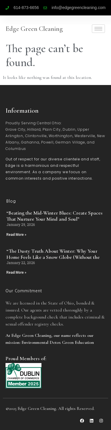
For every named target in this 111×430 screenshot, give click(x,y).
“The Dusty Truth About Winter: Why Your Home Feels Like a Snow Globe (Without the (53, 254)
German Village (70, 142)
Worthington (60, 135)
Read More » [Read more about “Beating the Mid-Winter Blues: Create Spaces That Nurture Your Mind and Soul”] (16, 235)
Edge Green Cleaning (34, 29)
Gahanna (30, 142)
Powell (47, 142)
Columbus (16, 148)
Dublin (69, 129)
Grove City (16, 129)
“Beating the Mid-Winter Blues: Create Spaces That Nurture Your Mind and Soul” (54, 216)
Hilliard (34, 129)
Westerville (84, 135)
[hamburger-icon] (98, 28)
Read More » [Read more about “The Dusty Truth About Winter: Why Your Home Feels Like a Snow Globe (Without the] (16, 272)
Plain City (52, 129)
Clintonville (36, 135)
